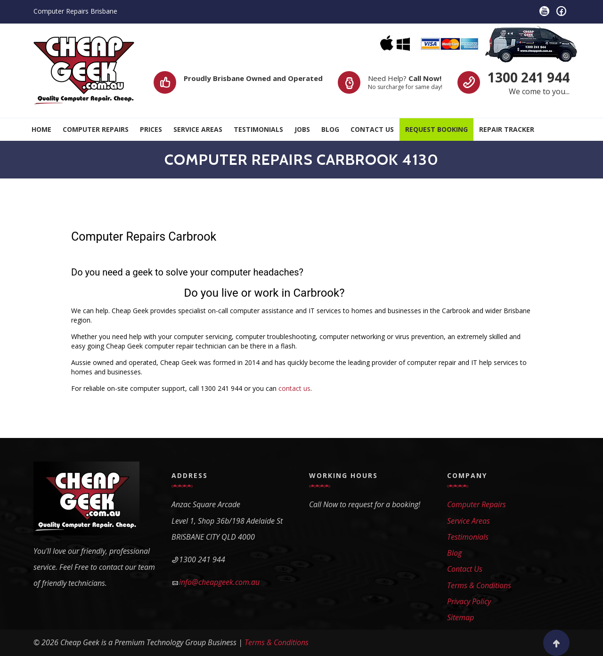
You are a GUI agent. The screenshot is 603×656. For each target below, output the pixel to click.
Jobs (302, 129)
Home (41, 129)
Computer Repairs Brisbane (75, 11)
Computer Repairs (96, 129)
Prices (151, 129)
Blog (330, 129)
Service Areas (197, 129)
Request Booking (436, 129)
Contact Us (372, 129)
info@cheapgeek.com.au (219, 582)
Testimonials (258, 129)
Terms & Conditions (479, 585)
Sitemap (460, 617)
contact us (294, 388)
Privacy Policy (469, 601)
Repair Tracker (506, 129)
